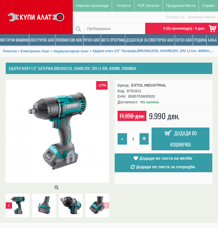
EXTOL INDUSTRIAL (148, 85)
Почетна (10, 51)
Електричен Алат (35, 51)
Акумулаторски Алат (70, 51)
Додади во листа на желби (166, 158)
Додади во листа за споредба (165, 167)
